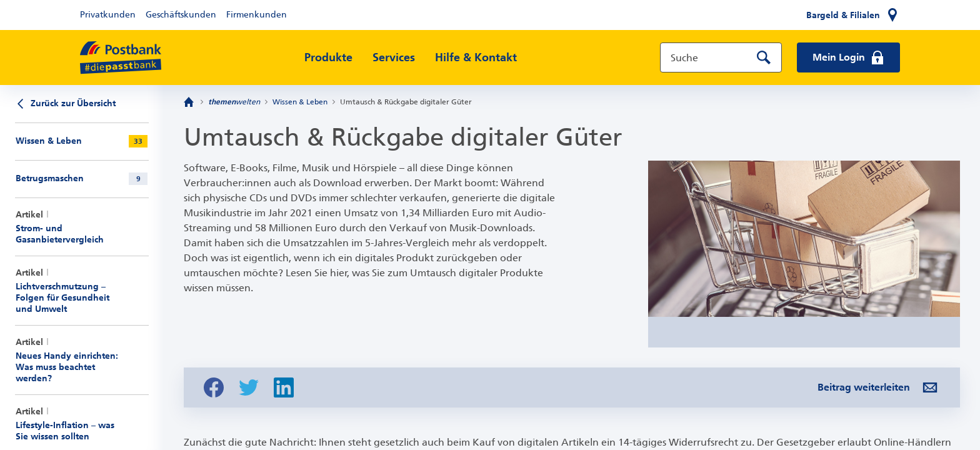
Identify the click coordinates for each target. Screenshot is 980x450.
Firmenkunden (256, 14)
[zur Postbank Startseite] (120, 57)
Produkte (328, 57)
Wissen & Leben (300, 102)
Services (393, 57)
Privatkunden (108, 14)
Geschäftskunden (181, 14)
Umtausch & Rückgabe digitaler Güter (406, 102)
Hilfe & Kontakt (476, 57)
